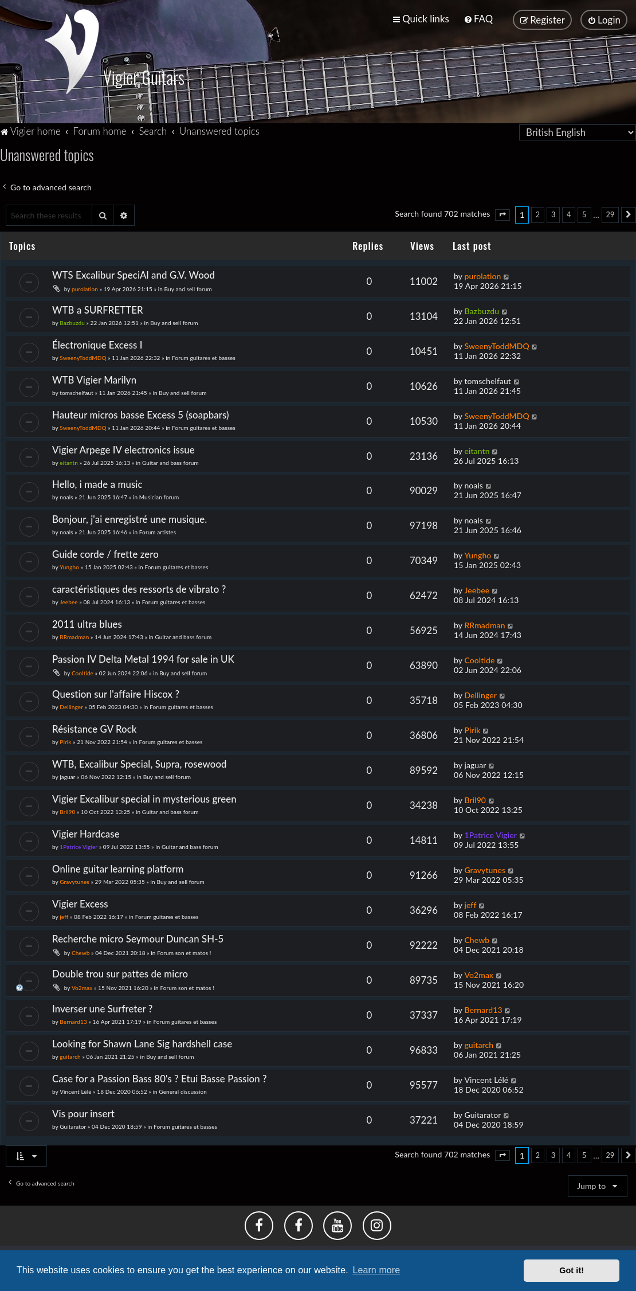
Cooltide (82, 671)
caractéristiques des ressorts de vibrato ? (139, 588)
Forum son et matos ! (184, 951)
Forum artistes (157, 531)
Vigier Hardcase (86, 833)
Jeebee (68, 600)
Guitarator (73, 1125)
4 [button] (569, 213)
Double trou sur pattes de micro (120, 973)
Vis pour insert (83, 1112)
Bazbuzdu (72, 321)
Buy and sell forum (188, 287)
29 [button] (610, 213)
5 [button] (584, 213)
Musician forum (159, 496)
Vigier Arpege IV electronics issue (123, 449)
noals (66, 496)
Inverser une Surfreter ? (102, 1007)
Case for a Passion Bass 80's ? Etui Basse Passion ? (159, 1077)
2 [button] (538, 213)
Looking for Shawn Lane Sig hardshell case (142, 1042)
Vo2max (82, 986)
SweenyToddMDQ (83, 356)
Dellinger (71, 705)
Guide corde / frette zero (105, 553)
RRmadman (74, 635)
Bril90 (67, 810)
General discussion (183, 1090)
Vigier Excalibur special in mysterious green (144, 798)
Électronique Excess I (97, 344)
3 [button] (553, 213)
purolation (85, 287)
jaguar (67, 775)
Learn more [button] (376, 1270)
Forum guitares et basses (203, 356)
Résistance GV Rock (94, 728)
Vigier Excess (80, 903)
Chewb (81, 951)
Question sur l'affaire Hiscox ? (115, 693)
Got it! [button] (571, 1270)
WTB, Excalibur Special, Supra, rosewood (139, 763)
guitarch (70, 1055)
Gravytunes (74, 880)
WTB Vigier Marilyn (94, 379)
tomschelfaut (76, 391)
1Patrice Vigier (78, 845)
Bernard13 (73, 1020)
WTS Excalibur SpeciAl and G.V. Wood (133, 274)
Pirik (65, 740)
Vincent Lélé (75, 1090)
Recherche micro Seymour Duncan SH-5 (137, 938)
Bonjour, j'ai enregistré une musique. (129, 519)
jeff (64, 915)
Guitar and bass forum (170, 461)
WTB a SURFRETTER (97, 309)
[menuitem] (478, 19)
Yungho (69, 566)
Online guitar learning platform (117, 868)
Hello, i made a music (97, 484)
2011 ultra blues (87, 623)
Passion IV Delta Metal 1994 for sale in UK (143, 658)
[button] (502, 214)
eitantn (69, 461)
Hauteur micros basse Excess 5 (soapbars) (140, 414)
